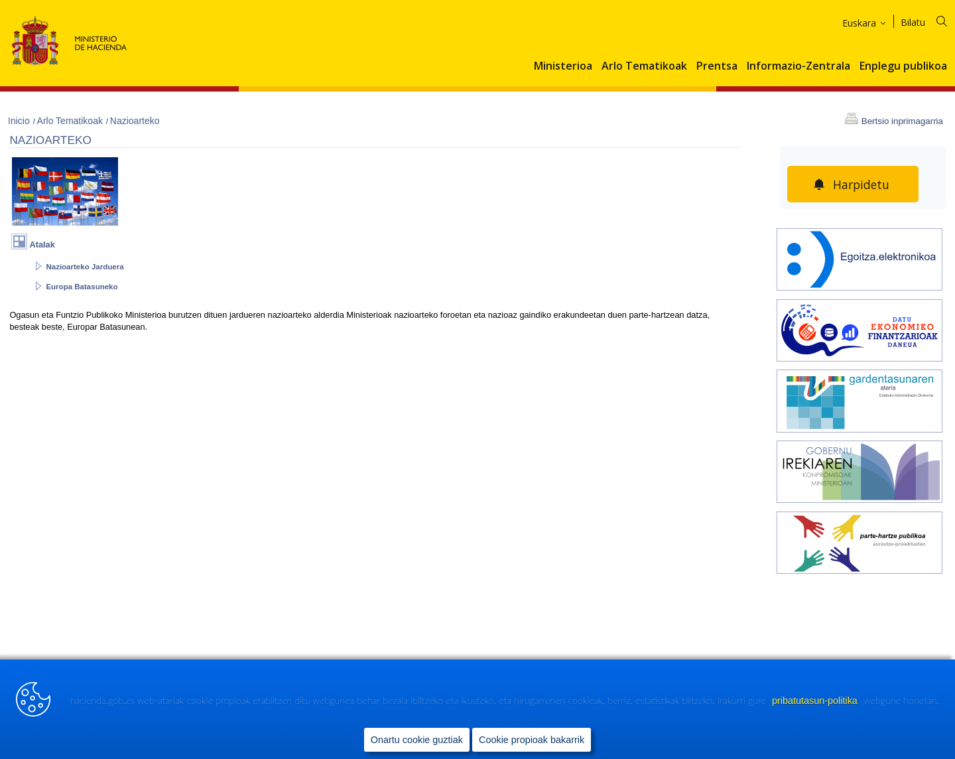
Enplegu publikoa (903, 66)
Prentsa (716, 66)
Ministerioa (563, 66)
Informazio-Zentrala (798, 66)
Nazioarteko (135, 120)
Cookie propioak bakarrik (531, 739)
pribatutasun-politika (816, 700)
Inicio (20, 120)
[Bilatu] (932, 20)
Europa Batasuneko (81, 287)
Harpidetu (861, 184)
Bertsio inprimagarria (902, 121)
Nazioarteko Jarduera (84, 267)
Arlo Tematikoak (644, 66)
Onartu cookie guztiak (417, 739)
